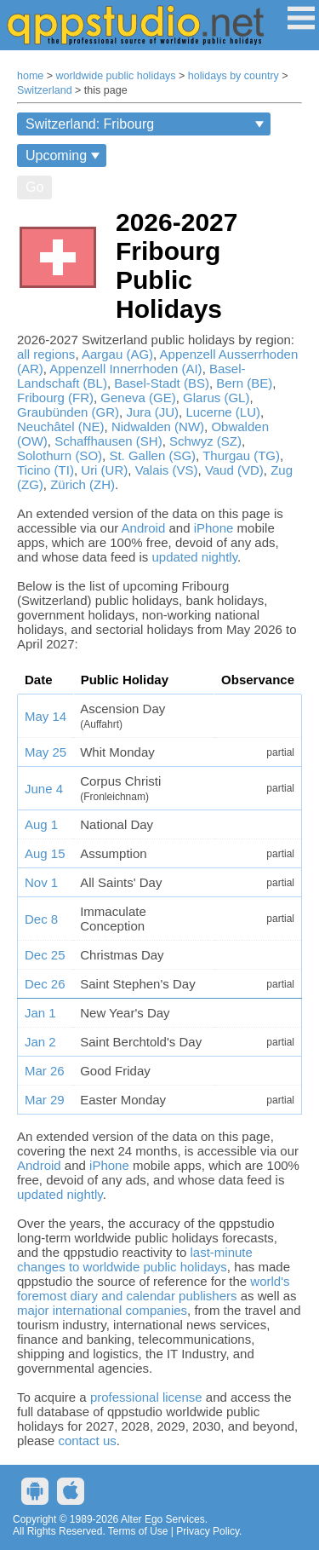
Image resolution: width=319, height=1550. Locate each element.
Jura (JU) (152, 412)
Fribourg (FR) (55, 397)
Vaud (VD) (234, 470)
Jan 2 (40, 1041)
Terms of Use (138, 1531)
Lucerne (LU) (222, 412)
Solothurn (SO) (59, 455)
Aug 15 (45, 853)
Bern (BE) (244, 383)
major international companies (102, 1310)
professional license (146, 1397)
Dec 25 (45, 955)
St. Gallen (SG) (152, 455)
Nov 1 (41, 882)
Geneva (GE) (137, 397)
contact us (87, 1440)
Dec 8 (41, 919)
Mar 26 (45, 1070)
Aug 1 (41, 824)
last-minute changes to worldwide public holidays (135, 1259)
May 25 (45, 752)
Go (34, 187)
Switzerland (44, 90)
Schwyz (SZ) (205, 441)
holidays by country (233, 76)
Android (144, 528)
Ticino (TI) (45, 470)
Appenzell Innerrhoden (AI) (125, 368)
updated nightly (194, 557)
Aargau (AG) (117, 354)
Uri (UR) (104, 470)
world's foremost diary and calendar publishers (153, 1288)
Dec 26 (45, 984)
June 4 (44, 788)
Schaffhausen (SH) (108, 441)
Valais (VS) (166, 470)
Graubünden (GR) (68, 412)
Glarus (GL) (216, 397)
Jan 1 (40, 1012)
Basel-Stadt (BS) (161, 383)
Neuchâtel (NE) (61, 426)
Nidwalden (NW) (157, 426)
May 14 (45, 716)
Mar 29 (45, 1099)
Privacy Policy (207, 1531)
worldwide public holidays (116, 76)
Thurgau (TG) (241, 455)
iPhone (214, 528)
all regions (46, 354)
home (30, 76)
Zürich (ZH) (82, 484)
